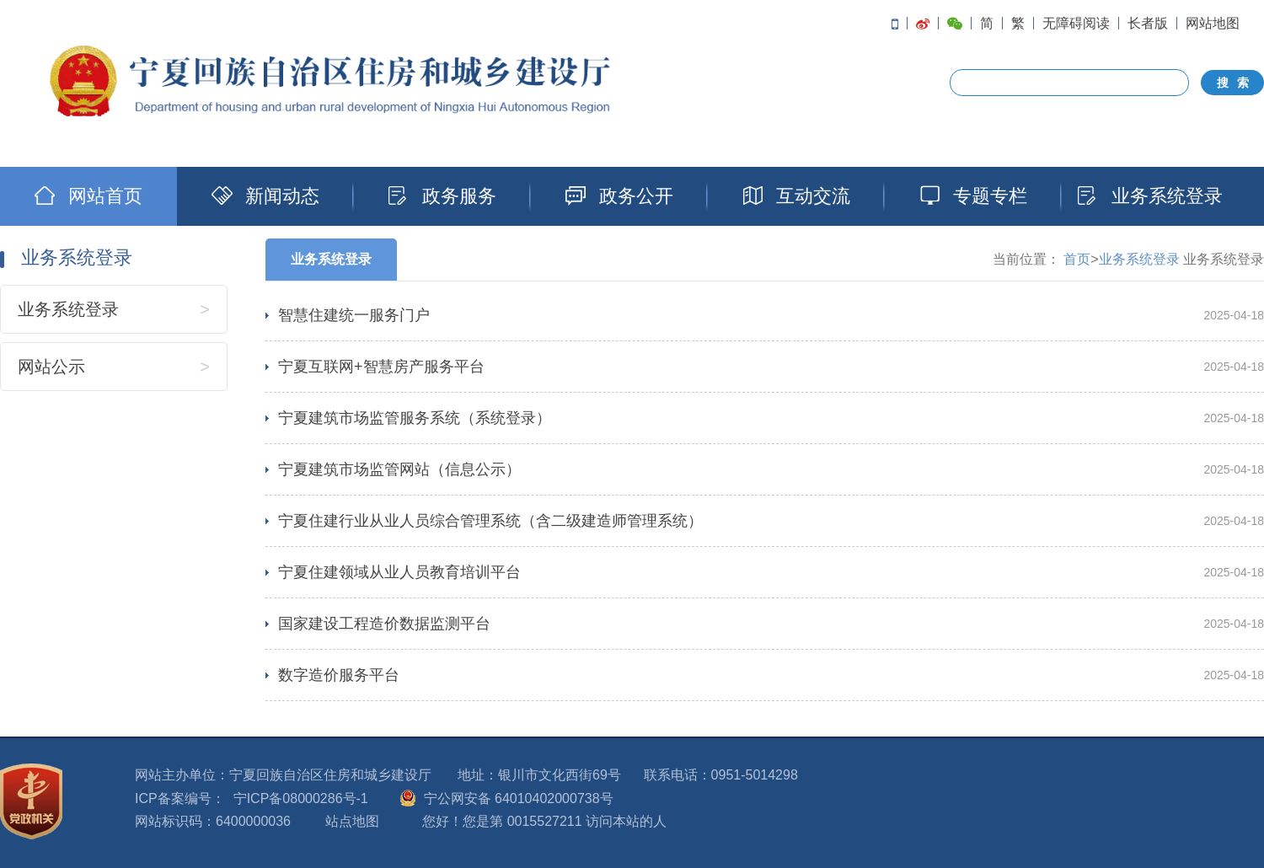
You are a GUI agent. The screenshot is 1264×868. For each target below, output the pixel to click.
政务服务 (442, 195)
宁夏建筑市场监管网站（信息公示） (399, 469)
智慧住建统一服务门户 (354, 315)
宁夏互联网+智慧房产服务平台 (381, 366)
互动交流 (796, 195)
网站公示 (51, 366)
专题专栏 (973, 195)
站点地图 (352, 821)
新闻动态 (265, 195)
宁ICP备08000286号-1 (300, 798)
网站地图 (1213, 23)
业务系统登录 (1150, 195)
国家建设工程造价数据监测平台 (384, 623)
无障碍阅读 (1076, 23)
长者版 (1147, 23)
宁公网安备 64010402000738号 (518, 798)
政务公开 (619, 195)
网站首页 (88, 195)
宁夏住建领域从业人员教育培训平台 (399, 572)
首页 (1076, 259)
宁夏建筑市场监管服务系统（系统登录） (414, 418)
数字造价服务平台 (338, 675)
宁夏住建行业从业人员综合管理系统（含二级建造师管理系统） (490, 520)
